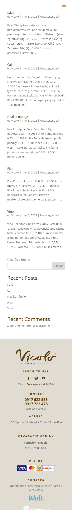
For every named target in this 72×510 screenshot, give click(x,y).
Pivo (10, 169)
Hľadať (58, 266)
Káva (10, 13)
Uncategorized (49, 16)
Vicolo (15, 16)
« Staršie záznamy (18, 259)
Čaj (9, 65)
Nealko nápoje (17, 117)
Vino (10, 211)
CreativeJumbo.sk (36, 384)
